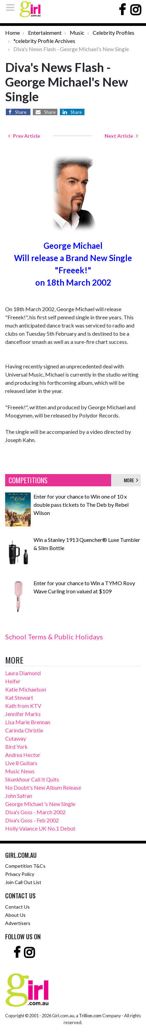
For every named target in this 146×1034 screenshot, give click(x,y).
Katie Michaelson (25, 689)
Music (77, 32)
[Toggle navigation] (12, 7)
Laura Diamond (23, 673)
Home (12, 32)
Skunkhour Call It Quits (32, 779)
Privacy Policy (19, 874)
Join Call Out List (23, 882)
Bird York (16, 746)
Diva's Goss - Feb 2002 (32, 820)
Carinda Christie (24, 730)
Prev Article (24, 136)
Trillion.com (90, 1015)
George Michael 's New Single (40, 804)
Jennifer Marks (23, 714)
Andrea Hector (22, 754)
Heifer (13, 681)
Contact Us (17, 907)
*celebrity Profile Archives (44, 40)
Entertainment (45, 32)
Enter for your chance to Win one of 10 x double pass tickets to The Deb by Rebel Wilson (81, 504)
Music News (20, 771)
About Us (15, 915)
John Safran (18, 795)
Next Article (121, 136)
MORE (131, 480)
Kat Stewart (19, 697)
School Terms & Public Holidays (54, 637)
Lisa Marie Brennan (27, 722)
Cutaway (15, 738)
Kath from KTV (23, 705)
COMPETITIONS (28, 480)
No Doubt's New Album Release (43, 787)
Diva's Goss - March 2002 (35, 812)
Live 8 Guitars (21, 763)
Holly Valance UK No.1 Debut (40, 828)
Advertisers (17, 923)
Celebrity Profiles (113, 32)
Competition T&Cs (25, 866)
